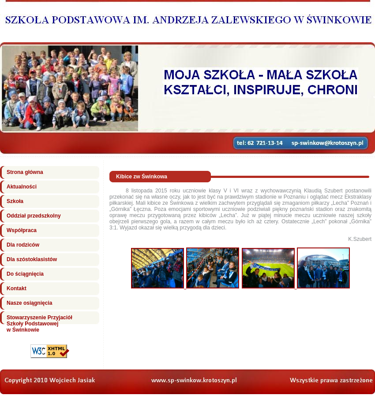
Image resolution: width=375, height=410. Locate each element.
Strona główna (25, 172)
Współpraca (22, 230)
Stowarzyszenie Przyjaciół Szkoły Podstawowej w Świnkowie (39, 323)
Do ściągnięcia (25, 274)
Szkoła (15, 201)
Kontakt (16, 288)
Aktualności (22, 187)
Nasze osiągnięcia (29, 303)
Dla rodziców (23, 245)
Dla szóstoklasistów (32, 259)
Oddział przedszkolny (34, 216)
